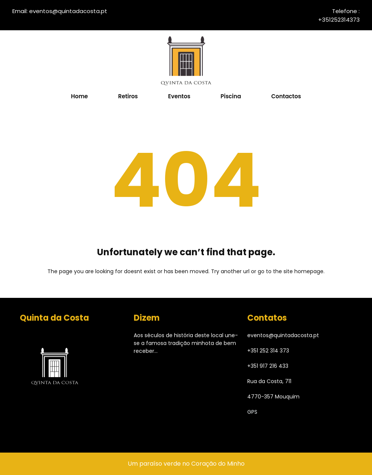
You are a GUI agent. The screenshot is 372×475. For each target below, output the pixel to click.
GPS (252, 414)
